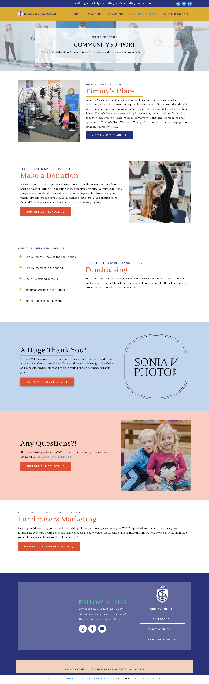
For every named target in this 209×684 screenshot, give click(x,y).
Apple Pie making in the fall (42, 279)
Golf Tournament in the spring (43, 268)
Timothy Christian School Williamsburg (88, 678)
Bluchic (136, 678)
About (77, 14)
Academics (95, 14)
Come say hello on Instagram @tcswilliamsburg (104, 669)
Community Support (143, 14)
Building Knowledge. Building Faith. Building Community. (113, 4)
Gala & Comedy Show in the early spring (50, 257)
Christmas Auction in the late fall (45, 290)
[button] (49, 257)
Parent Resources (175, 14)
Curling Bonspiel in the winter (43, 301)
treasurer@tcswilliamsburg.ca (54, 456)
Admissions (116, 14)
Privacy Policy (151, 678)
